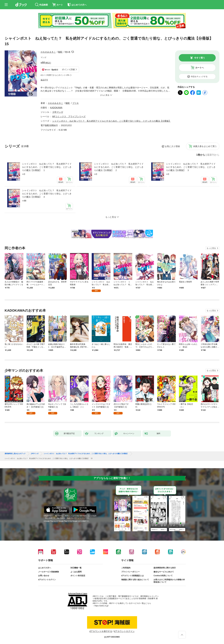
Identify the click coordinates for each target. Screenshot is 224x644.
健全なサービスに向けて (164, 572)
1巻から (200, 155)
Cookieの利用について (163, 576)
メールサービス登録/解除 (48, 572)
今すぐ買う (199, 58)
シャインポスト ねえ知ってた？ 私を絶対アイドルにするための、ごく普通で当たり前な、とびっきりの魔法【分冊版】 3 (191, 167)
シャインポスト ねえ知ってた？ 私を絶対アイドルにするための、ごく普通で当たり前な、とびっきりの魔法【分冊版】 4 (47, 193)
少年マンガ (57, 112)
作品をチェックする (199, 76)
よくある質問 (76, 572)
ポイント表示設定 (77, 576)
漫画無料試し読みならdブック (15, 453)
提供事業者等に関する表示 (165, 568)
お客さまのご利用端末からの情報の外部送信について (169, 581)
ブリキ (75, 103)
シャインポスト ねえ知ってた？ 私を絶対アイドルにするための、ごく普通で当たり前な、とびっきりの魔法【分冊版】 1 (47, 167)
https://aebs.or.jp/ (101, 606)
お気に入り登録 (172, 146)
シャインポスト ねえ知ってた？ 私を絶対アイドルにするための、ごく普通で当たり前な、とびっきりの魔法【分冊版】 (111, 121)
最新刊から (213, 155)
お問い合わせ (43, 576)
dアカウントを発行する (100, 631)
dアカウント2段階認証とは (132, 576)
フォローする (72, 51)
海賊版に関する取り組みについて (135, 580)
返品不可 (44, 80)
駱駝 (60, 52)
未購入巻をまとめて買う (205, 146)
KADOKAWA (56, 107)
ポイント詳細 (68, 69)
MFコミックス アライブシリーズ (69, 116)
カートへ (199, 67)
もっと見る (211, 248)
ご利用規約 (125, 568)
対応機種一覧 (76, 568)
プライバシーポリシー (130, 572)
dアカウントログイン (47, 580)
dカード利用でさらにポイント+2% (55, 75)
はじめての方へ (44, 568)
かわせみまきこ (48, 52)
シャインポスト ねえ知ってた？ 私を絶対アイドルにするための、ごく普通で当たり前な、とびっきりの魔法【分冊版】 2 (119, 167)
